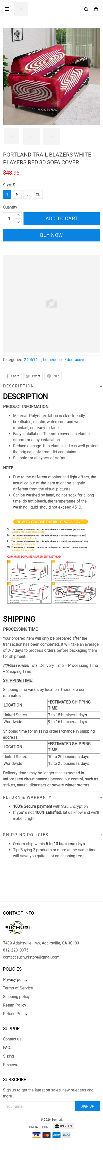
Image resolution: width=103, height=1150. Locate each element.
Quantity (10, 207)
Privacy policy (15, 979)
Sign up (87, 1106)
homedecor (53, 359)
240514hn (33, 359)
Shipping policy (16, 996)
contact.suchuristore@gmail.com (31, 957)
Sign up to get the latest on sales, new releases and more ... (48, 1093)
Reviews (10, 1064)
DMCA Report (39, 1127)
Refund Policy (15, 1013)
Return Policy (14, 1005)
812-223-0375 (15, 950)
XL (38, 194)
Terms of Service (18, 988)
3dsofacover (75, 359)
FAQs (7, 1047)
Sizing (8, 1056)
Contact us (12, 1039)
